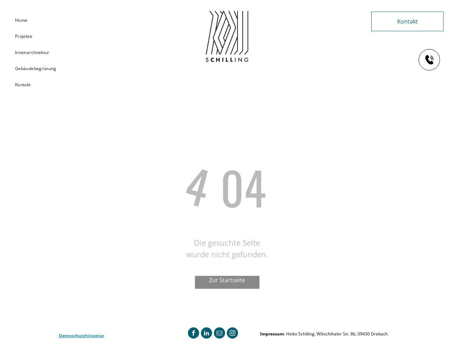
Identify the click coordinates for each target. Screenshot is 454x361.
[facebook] (193, 333)
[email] (219, 333)
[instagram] (232, 333)
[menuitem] (38, 20)
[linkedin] (206, 333)
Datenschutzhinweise (81, 336)
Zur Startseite (227, 280)
